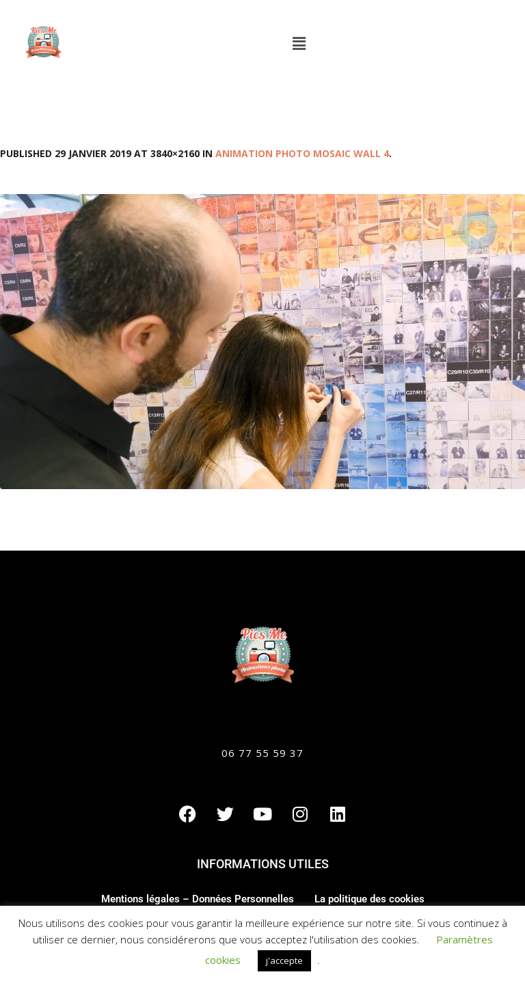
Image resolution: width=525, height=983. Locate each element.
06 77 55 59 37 (262, 753)
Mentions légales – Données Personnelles (197, 899)
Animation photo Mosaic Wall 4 (302, 153)
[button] (298, 43)
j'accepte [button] (284, 960)
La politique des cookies (369, 899)
